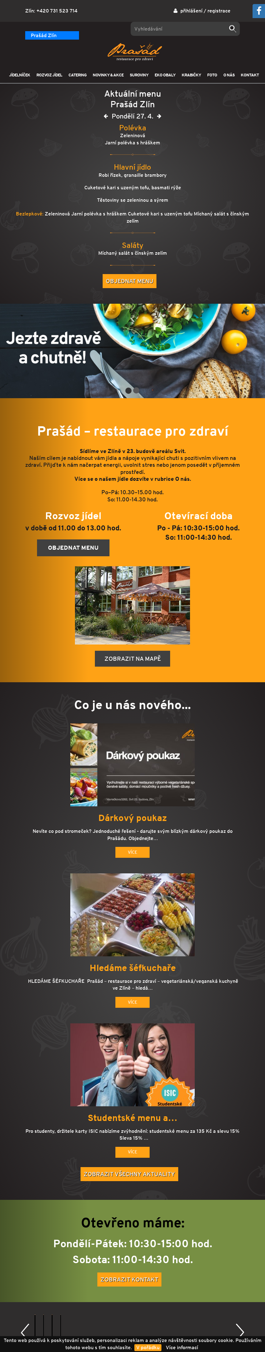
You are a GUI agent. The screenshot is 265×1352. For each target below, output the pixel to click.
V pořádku (148, 1347)
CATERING (77, 75)
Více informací (182, 1347)
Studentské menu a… (132, 1118)
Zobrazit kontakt (129, 1279)
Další (240, 1332)
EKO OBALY (165, 75)
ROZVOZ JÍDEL (49, 75)
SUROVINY (139, 75)
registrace (218, 10)
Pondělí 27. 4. (132, 117)
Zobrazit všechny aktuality (129, 1174)
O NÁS (229, 75)
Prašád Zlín (44, 35)
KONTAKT (250, 75)
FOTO (212, 75)
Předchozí (25, 1332)
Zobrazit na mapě (133, 658)
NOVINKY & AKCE (108, 75)
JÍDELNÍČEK (19, 75)
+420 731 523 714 (56, 10)
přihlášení (191, 10)
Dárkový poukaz (132, 818)
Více (132, 852)
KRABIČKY (191, 75)
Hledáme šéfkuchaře (133, 968)
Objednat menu (129, 281)
